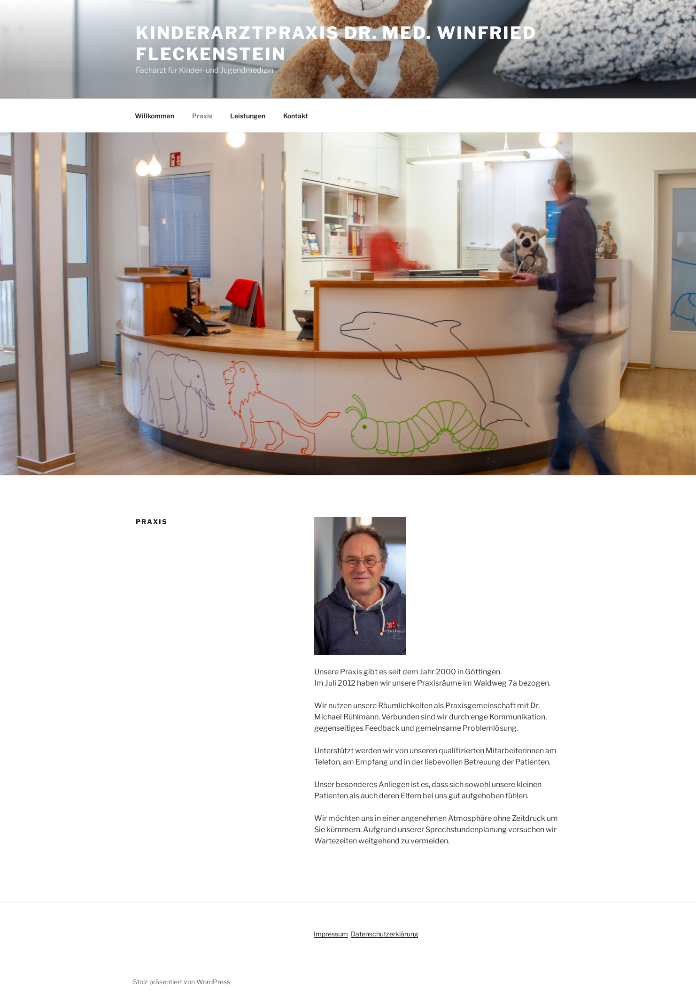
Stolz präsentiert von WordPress (181, 982)
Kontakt (295, 116)
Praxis (202, 116)
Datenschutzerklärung (384, 934)
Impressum (331, 934)
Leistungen (247, 116)
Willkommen (154, 116)
